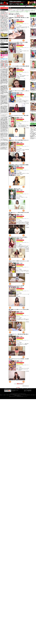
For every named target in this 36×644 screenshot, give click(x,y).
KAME (4, 85)
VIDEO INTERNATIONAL (4, 60)
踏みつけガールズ (4, 123)
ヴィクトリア (2, 74)
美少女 (1, 13)
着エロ (6, 29)
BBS (6, 122)
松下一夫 (2, 133)
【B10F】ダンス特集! (33, 130)
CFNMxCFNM (2, 97)
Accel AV (4, 68)
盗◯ (5, 23)
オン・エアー (4, 77)
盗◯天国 (4, 111)
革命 (6, 85)
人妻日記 (6, 121)
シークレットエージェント (4, 98)
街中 (5, 41)
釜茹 (4, 86)
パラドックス (5, 118)
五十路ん (20, 49)
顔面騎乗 (2, 22)
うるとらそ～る (5, 73)
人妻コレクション (4, 121)
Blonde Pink (4, 127)
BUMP (4, 119)
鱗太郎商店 (3, 143)
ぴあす (6, 119)
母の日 (6, 117)
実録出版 (4, 96)
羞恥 (2, 27)
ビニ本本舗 (3, 120)
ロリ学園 (6, 143)
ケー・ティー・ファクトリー (4, 91)
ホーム (1, 6)
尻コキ (5, 15)
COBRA (3, 91)
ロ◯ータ (4, 13)
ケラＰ (4, 90)
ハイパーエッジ (3, 117)
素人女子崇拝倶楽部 (4, 102)
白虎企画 (2, 65)
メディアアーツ (3, 135)
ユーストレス (4, 139)
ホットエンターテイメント (4, 130)
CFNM (1, 12)
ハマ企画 (5, 64)
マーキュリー (5, 132)
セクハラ (3, 41)
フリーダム (4, 125)
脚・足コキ (2, 15)
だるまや (4, 106)
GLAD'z (5, 88)
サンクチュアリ (5, 95)
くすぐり (2, 23)
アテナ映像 (3, 69)
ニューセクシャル (3, 115)
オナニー (5, 18)
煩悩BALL (2, 119)
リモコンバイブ (5, 26)
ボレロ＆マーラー (5, 131)
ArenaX (7, 70)
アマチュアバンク (4, 78)
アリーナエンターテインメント (4, 70)
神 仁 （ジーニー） (4, 101)
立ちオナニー (5, 19)
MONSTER (5, 65)
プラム (3, 124)
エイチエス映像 (4, 79)
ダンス (5, 27)
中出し (6, 20)
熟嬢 (4, 102)
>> (2, 42)
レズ (5, 21)
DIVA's (3, 110)
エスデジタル (2, 75)
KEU (2, 89)
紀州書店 (3, 87)
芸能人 (2, 40)
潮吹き (2, 18)
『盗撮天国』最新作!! (33, 129)
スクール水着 (4, 25)
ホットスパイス (4, 128)
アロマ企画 (2, 71)
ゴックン (4, 40)
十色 (4, 110)
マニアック (4, 133)
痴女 (2, 16)
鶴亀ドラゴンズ (5, 108)
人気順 (15, 14)
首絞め (7, 41)
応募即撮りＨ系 (5, 80)
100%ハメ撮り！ (3, 122)
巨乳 (4, 20)
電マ (6, 27)
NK (3, 114)
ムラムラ (4, 134)
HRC (5, 74)
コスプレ (3, 24)
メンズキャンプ (4, 136)
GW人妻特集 (32, 131)
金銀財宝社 (2, 88)
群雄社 (5, 92)
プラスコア (6, 124)
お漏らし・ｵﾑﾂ (5, 22)
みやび (6, 134)
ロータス (3, 145)
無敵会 (1, 134)
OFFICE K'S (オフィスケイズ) (4, 81)
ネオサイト (6, 114)
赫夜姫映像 (2, 86)
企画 (5, 24)
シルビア (6, 98)
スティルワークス (4, 103)
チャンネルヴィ (5, 107)
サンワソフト (3, 62)
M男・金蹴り (4, 12)
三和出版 (2, 96)
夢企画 (7, 140)
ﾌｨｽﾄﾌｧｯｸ (3, 29)
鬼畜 (1, 26)
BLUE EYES (3, 126)
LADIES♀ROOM (3, 144)
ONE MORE (3, 147)
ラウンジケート (5, 142)
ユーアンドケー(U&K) (4, 140)
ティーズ (4, 67)
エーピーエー (3, 76)
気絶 (4, 23)
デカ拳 (4, 109)
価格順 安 (17, 14)
